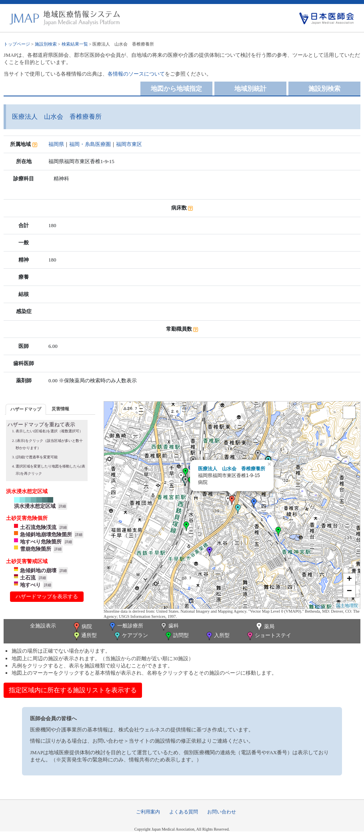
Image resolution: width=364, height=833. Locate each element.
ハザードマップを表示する (47, 596)
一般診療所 (125, 626)
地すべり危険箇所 (41, 542)
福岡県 (56, 144)
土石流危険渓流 (38, 527)
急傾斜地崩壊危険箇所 (46, 534)
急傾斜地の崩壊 (38, 570)
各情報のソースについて (136, 74)
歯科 (169, 626)
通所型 (84, 636)
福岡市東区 (129, 144)
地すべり (30, 585)
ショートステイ (268, 636)
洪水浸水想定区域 (35, 506)
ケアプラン (130, 636)
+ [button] (349, 579)
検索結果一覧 (75, 44)
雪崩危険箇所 (35, 549)
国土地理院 (347, 605)
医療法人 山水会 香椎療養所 (231, 468)
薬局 (264, 627)
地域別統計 (250, 88)
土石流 (28, 578)
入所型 (217, 636)
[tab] (26, 409)
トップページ (17, 44)
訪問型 (176, 636)
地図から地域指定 (176, 88)
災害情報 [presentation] (60, 408)
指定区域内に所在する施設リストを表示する (73, 690)
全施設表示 (43, 626)
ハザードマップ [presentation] (25, 409)
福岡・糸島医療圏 (90, 144)
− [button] (349, 591)
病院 (82, 627)
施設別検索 (46, 44)
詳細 (62, 506)
